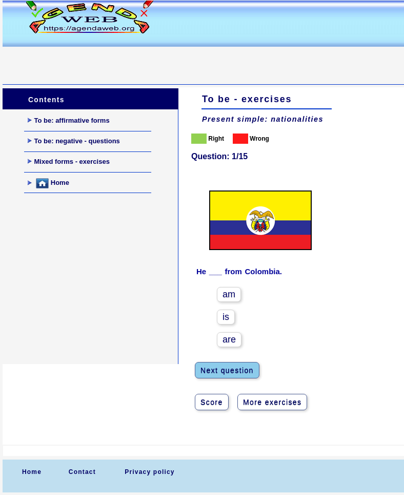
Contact (82, 471)
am (229, 294)
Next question (227, 370)
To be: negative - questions (74, 141)
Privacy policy (150, 471)
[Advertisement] (189, 59)
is (226, 317)
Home (48, 183)
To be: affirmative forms (69, 120)
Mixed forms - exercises (69, 161)
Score (211, 402)
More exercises (272, 402)
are (229, 339)
